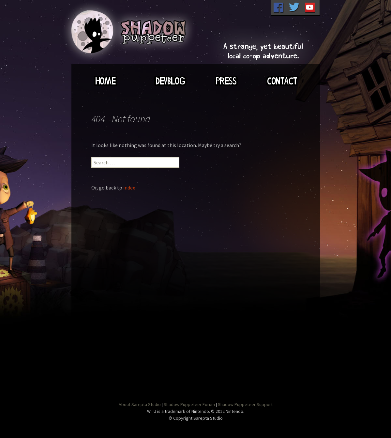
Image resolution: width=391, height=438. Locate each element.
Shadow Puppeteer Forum (189, 404)
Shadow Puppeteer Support (245, 404)
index (129, 187)
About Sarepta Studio (140, 404)
